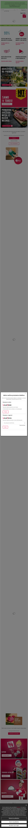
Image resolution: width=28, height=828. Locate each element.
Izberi (5, 427)
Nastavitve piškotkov (14, 818)
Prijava (5, 411)
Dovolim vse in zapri (14, 825)
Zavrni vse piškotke (14, 822)
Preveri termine (22, 425)
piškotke (18, 807)
